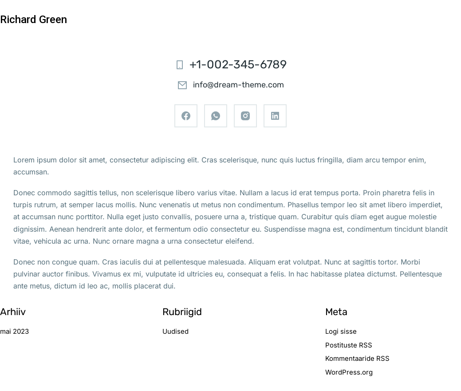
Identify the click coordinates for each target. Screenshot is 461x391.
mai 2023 (14, 331)
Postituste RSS (348, 345)
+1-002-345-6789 (238, 64)
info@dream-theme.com (238, 85)
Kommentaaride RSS (357, 358)
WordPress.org (349, 372)
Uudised (175, 331)
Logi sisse (341, 331)
